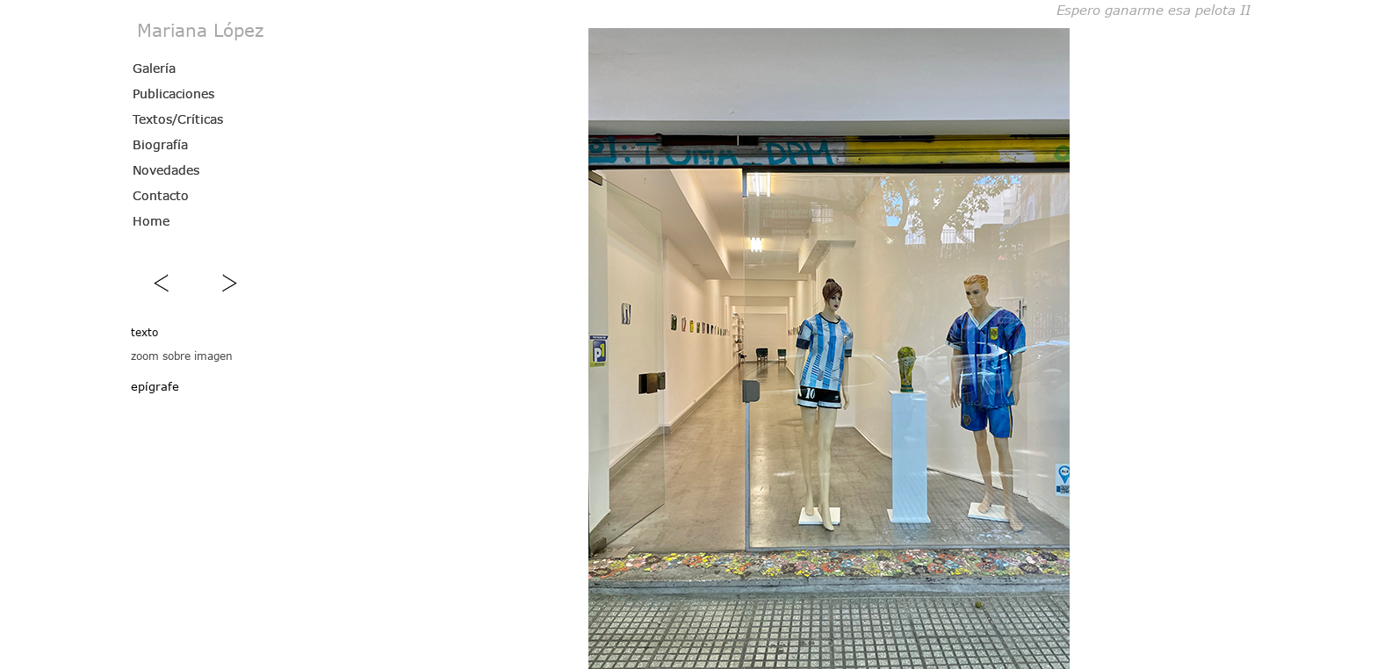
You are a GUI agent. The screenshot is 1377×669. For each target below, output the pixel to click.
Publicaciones (173, 93)
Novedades (166, 169)
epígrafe (155, 386)
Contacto (161, 195)
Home (151, 220)
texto (144, 332)
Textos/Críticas (178, 119)
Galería (154, 68)
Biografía (160, 144)
